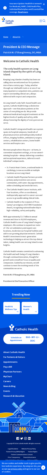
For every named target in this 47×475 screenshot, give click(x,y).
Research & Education (13, 396)
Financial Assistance (29, 457)
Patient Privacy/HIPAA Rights (15, 452)
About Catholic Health (14, 352)
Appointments (10, 362)
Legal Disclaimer (13, 449)
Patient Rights (32, 452)
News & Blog (9, 386)
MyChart (7, 376)
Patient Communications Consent (22, 454)
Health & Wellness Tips (11, 308)
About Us (16, 37)
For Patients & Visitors (14, 357)
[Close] (44, 4)
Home (5, 37)
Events (6, 391)
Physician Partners (12, 371)
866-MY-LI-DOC (33, 339)
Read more (23, 12)
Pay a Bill (7, 367)
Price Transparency (14, 457)
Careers (7, 381)
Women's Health (27, 308)
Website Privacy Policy (29, 449)
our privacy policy (15, 469)
